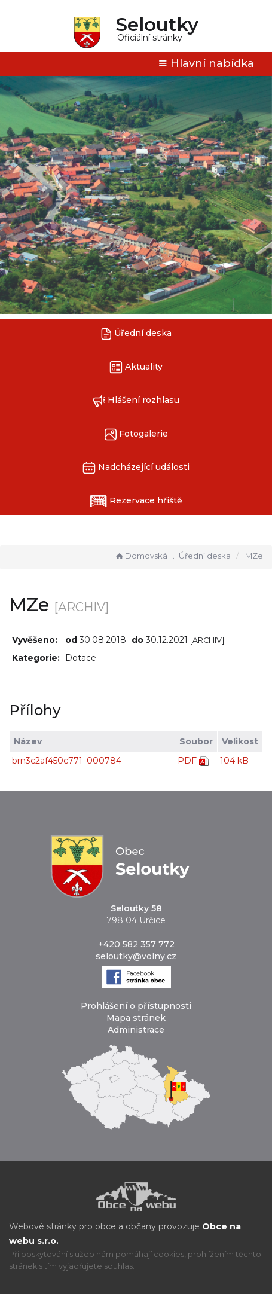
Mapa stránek (136, 1017)
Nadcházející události (136, 468)
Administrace (136, 1029)
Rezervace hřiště (136, 501)
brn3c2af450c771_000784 (66, 760)
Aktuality (136, 367)
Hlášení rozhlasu (136, 401)
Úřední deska (136, 334)
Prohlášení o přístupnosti (136, 1005)
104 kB (234, 760)
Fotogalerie (136, 434)
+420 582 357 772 (136, 944)
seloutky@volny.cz (136, 956)
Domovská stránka (145, 555)
